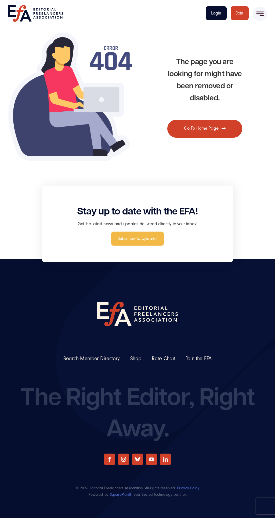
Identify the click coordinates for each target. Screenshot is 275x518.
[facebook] (109, 459)
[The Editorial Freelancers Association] (35, 7)
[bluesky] (137, 459)
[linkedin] (165, 459)
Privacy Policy (188, 488)
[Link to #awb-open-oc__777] (260, 14)
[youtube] (151, 459)
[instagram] (123, 459)
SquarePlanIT (120, 494)
